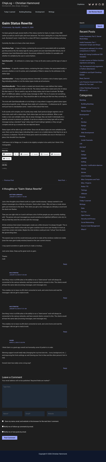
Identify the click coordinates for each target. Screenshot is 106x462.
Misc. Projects (86, 181)
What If (83, 227)
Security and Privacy (88, 216)
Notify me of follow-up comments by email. (19, 426)
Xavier (11, 340)
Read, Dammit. (85, 78)
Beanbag (83, 99)
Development (37, 12)
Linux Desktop (86, 174)
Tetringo (84, 188)
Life (81, 142)
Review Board (85, 110)
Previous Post (8, 180)
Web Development (87, 131)
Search (82, 23)
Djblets (83, 106)
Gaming (82, 135)
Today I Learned (9, 12)
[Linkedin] (103, 4)
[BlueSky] (90, 4)
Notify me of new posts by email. (15, 431)
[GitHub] (100, 4)
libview (83, 170)
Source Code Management (90, 223)
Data (82, 206)
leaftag (83, 160)
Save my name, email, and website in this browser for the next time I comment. (32, 420)
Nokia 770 (84, 184)
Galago (83, 153)
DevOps (83, 121)
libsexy (83, 167)
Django (83, 124)
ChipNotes (81, 4)
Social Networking (87, 220)
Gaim (83, 149)
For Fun (83, 209)
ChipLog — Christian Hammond (20, 3)
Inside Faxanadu (86, 139)
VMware (84, 191)
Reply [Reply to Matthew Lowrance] (65, 264)
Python (83, 128)
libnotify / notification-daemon (91, 163)
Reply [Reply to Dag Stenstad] (65, 298)
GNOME (84, 156)
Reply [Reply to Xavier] (65, 368)
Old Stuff (83, 146)
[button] (95, 12)
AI (82, 117)
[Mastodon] (96, 4)
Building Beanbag (24, 12)
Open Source (85, 213)
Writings (48, 12)
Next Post (62, 180)
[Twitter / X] (93, 4)
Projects (82, 195)
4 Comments (6, 27)
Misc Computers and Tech (90, 177)
